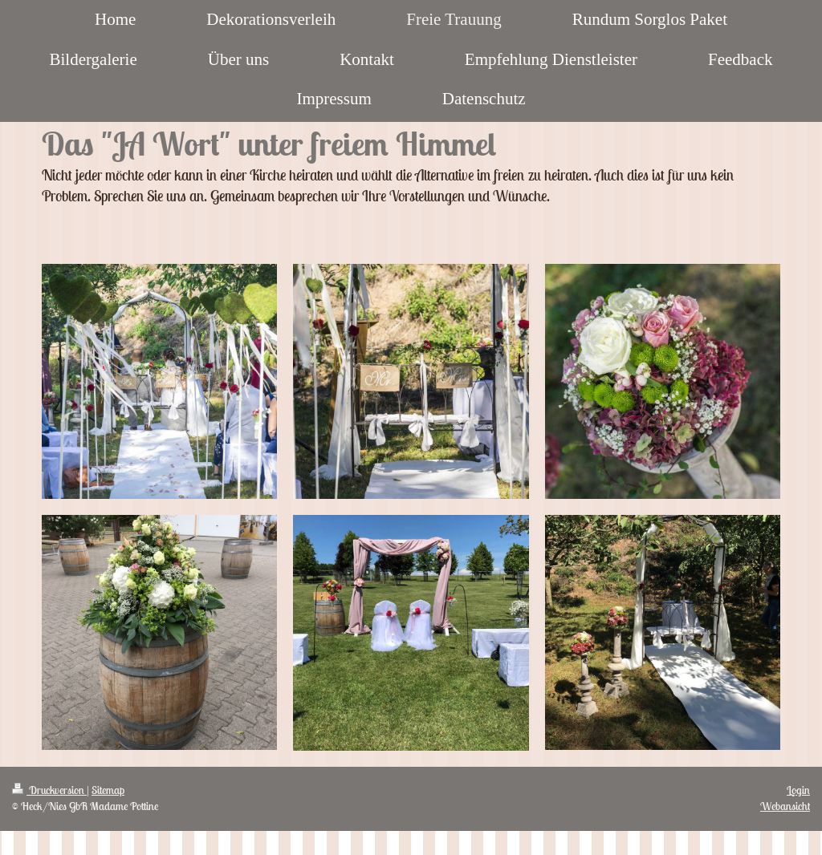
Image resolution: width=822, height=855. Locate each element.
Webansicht (785, 806)
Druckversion (49, 790)
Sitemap (108, 790)
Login (798, 790)
